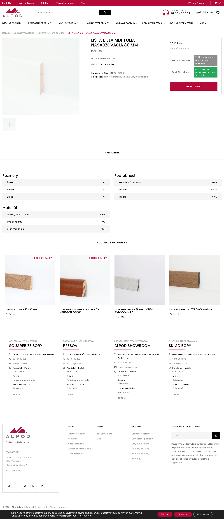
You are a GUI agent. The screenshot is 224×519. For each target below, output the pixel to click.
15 (104, 182)
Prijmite (158, 514)
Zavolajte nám (178, 10)
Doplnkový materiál (24, 32)
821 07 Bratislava (14, 461)
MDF (103, 228)
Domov (6, 32)
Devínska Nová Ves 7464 (18, 457)
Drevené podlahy (140, 433)
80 (104, 189)
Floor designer (75, 453)
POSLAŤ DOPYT (194, 86)
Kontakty (6, 3)
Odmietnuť (179, 514)
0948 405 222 (73, 358)
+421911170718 (124, 362)
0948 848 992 (19, 358)
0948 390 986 (179, 358)
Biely (214, 196)
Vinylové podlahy (140, 443)
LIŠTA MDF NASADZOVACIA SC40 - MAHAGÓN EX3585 (79, 311)
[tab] (112, 153)
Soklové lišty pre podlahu (51, 32)
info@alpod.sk (200, 3)
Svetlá (214, 189)
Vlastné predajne (65, 3)
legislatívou (177, 462)
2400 (102, 196)
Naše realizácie (26, 3)
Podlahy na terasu (141, 448)
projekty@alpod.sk (127, 367)
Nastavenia (85, 515)
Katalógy (45, 3)
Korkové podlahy (140, 453)
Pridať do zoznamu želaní (104, 64)
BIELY (102, 214)
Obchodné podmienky (36, 507)
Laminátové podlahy (142, 438)
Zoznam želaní (104, 433)
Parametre (112, 152)
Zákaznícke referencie (79, 448)
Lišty (103, 221)
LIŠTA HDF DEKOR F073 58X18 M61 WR (190, 309)
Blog (83, 3)
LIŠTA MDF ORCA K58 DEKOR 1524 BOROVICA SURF (133, 311)
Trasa (16, 394)
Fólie (214, 182)
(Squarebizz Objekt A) (17, 464)
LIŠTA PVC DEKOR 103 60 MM (21, 309)
